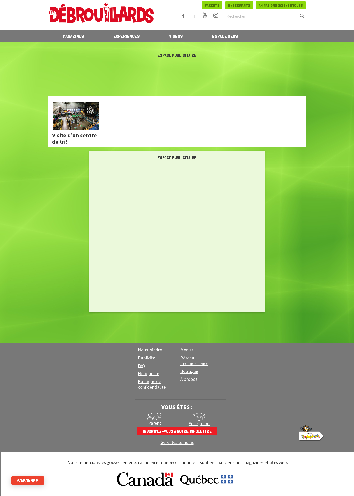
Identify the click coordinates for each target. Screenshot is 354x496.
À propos (188, 379)
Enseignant (199, 424)
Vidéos (176, 36)
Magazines (73, 36)
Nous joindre (150, 350)
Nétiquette (148, 374)
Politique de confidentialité (152, 384)
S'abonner (27, 481)
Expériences (126, 36)
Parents (212, 5)
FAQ (141, 366)
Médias (186, 350)
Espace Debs (225, 36)
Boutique (189, 371)
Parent (154, 423)
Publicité (146, 358)
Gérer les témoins (177, 442)
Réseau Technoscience (194, 361)
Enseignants (239, 5)
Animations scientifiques (281, 5)
